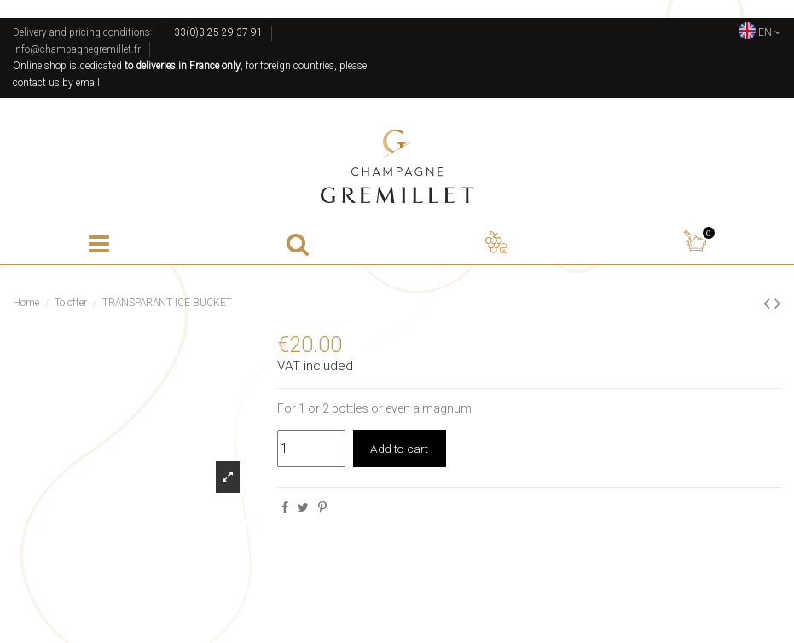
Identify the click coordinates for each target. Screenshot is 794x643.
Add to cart (400, 448)
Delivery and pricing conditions (81, 32)
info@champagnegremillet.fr (77, 49)
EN (760, 32)
